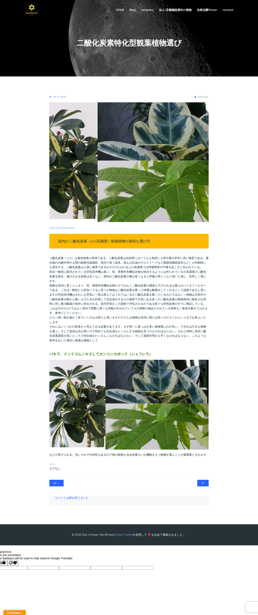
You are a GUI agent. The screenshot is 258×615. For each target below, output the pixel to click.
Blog (133, 10)
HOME (120, 10)
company (147, 10)
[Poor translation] (13, 563)
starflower (201, 96)
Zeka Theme (124, 535)
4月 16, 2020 (57, 96)
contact (228, 10)
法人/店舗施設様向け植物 (175, 10)
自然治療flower (207, 10)
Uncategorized (61, 228)
